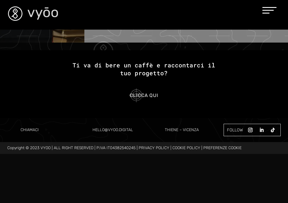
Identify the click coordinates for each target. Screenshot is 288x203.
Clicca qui (144, 95)
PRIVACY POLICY (154, 147)
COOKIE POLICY (186, 147)
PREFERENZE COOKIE (222, 147)
